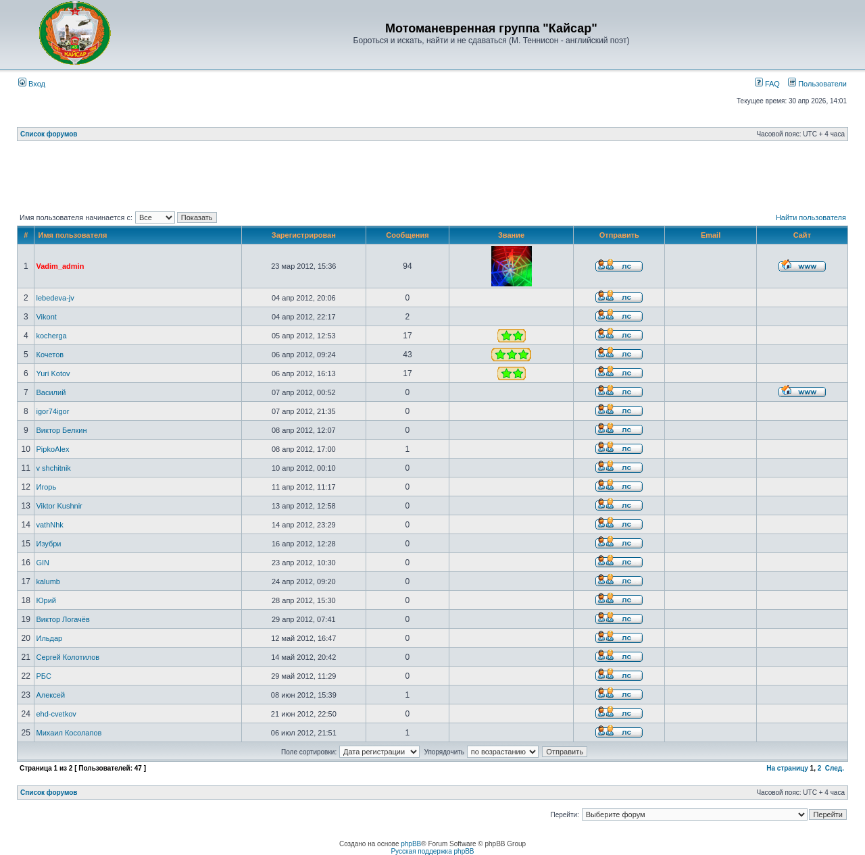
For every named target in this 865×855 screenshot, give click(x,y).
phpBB (411, 844)
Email (710, 235)
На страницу (787, 768)
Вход (31, 84)
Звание (511, 235)
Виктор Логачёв (62, 619)
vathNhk (49, 525)
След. (834, 768)
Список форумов (49, 134)
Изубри (48, 544)
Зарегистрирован (304, 235)
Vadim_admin (60, 266)
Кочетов (50, 355)
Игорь (46, 487)
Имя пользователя (72, 235)
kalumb (47, 581)
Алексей (50, 695)
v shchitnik (53, 468)
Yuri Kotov (53, 373)
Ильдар (49, 638)
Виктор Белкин (61, 430)
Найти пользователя (811, 217)
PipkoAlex (52, 449)
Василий (51, 392)
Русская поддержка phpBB (432, 851)
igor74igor (52, 411)
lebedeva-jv (55, 298)
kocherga (51, 336)
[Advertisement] (432, 179)
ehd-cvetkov (56, 714)
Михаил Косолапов (68, 733)
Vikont (46, 317)
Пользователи (817, 84)
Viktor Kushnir (59, 506)
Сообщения (407, 235)
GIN (42, 563)
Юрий (46, 600)
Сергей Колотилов (67, 657)
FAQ (767, 84)
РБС (43, 676)
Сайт (802, 235)
